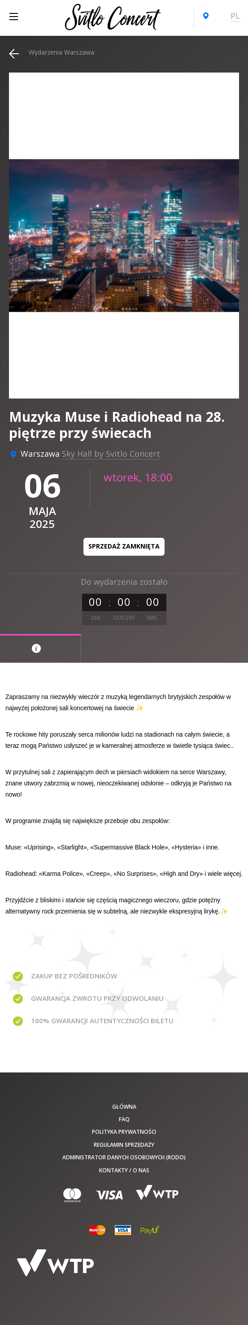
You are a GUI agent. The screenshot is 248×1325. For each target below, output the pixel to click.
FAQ (124, 1119)
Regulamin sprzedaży (124, 1145)
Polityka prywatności (124, 1132)
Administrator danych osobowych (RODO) (124, 1157)
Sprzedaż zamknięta (124, 546)
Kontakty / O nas (124, 1170)
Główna (124, 1107)
